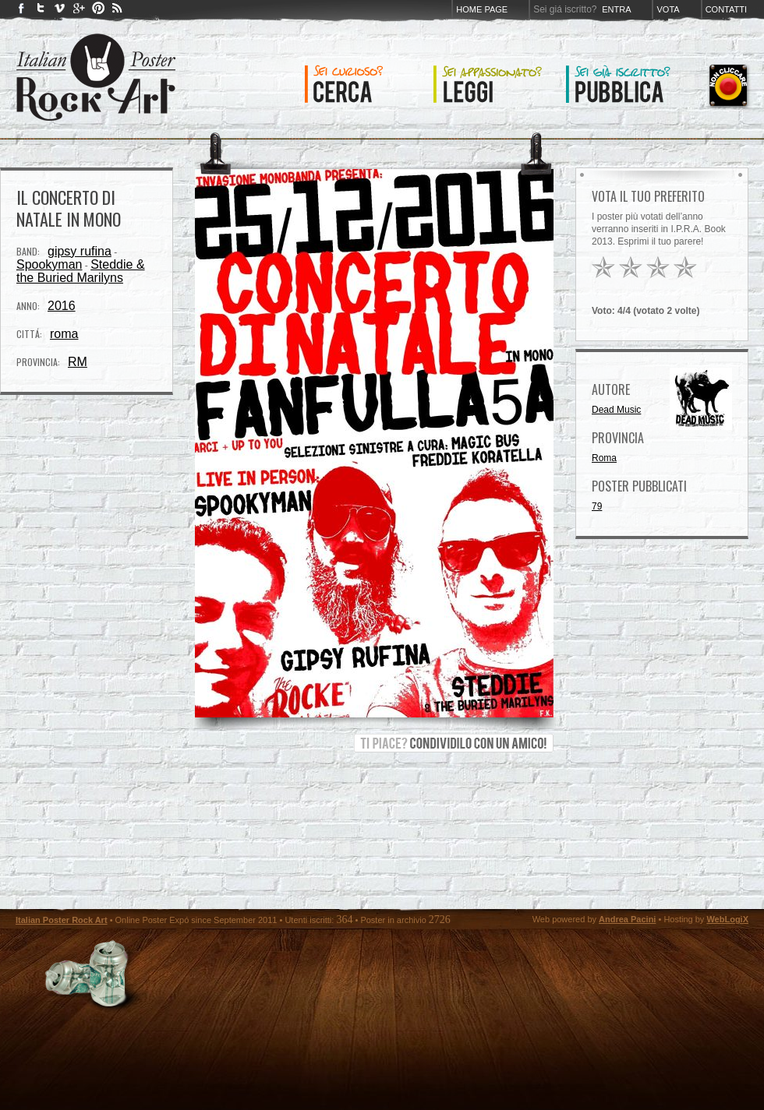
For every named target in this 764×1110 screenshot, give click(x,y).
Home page (482, 9)
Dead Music (616, 409)
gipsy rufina (79, 251)
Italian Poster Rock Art (62, 920)
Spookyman (49, 264)
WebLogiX (727, 919)
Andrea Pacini (627, 919)
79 (597, 506)
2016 (62, 305)
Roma (604, 458)
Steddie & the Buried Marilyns (80, 271)
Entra (616, 9)
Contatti (726, 9)
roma (64, 333)
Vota (667, 9)
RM (77, 361)
